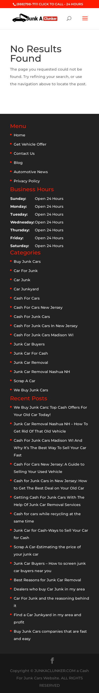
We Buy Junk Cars (31, 390)
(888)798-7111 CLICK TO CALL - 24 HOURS (49, 4)
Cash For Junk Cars (32, 316)
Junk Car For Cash (31, 353)
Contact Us (24, 153)
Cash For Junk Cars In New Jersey (46, 325)
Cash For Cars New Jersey (38, 307)
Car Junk (22, 280)
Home (19, 135)
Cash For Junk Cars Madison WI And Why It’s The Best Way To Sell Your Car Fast (50, 447)
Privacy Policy (27, 181)
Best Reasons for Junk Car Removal (47, 580)
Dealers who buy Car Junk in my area (49, 589)
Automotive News (31, 171)
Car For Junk (26, 270)
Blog (18, 162)
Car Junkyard (26, 289)
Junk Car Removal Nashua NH (42, 371)
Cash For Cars (27, 298)
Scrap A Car (24, 381)
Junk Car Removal (31, 362)
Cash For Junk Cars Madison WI (43, 335)
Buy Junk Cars (27, 261)
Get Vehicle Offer (30, 144)
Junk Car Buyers (29, 344)
